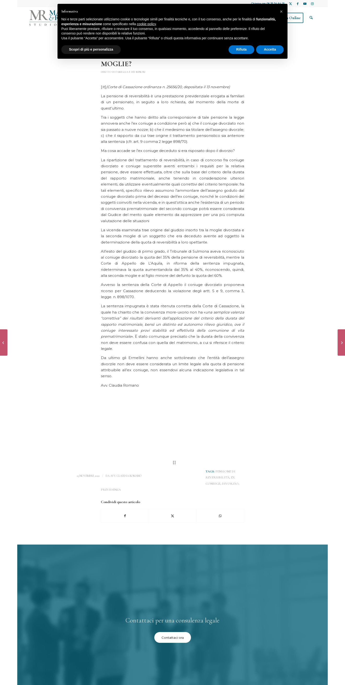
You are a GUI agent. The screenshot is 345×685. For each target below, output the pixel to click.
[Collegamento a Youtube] (304, 3)
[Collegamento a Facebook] (297, 3)
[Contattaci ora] (172, 637)
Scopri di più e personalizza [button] (91, 49)
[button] (281, 11)
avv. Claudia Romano (126, 475)
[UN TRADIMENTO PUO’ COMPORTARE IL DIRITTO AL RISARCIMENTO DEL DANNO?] (341, 342)
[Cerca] (311, 18)
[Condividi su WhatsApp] (220, 515)
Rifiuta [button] (241, 49)
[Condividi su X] (172, 515)
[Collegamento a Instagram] (312, 3)
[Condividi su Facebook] (125, 515)
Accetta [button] (270, 49)
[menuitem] (311, 18)
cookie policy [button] (146, 24)
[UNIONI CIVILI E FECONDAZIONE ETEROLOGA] (3, 342)
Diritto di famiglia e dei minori (123, 72)
